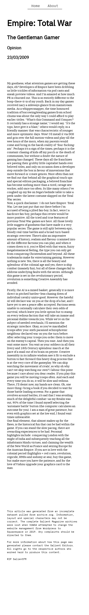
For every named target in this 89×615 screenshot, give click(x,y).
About (53, 5)
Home (35, 5)
